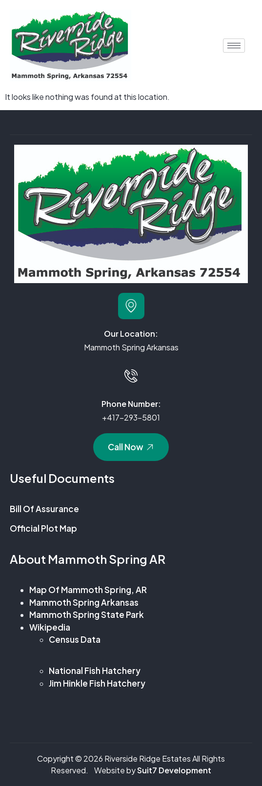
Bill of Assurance (45, 508)
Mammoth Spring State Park (86, 614)
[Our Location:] (131, 306)
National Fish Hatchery (95, 670)
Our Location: (131, 333)
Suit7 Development (174, 770)
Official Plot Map (43, 528)
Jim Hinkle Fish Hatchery (97, 683)
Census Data (75, 639)
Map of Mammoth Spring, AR (88, 589)
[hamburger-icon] (234, 45)
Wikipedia (49, 627)
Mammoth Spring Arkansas (84, 602)
